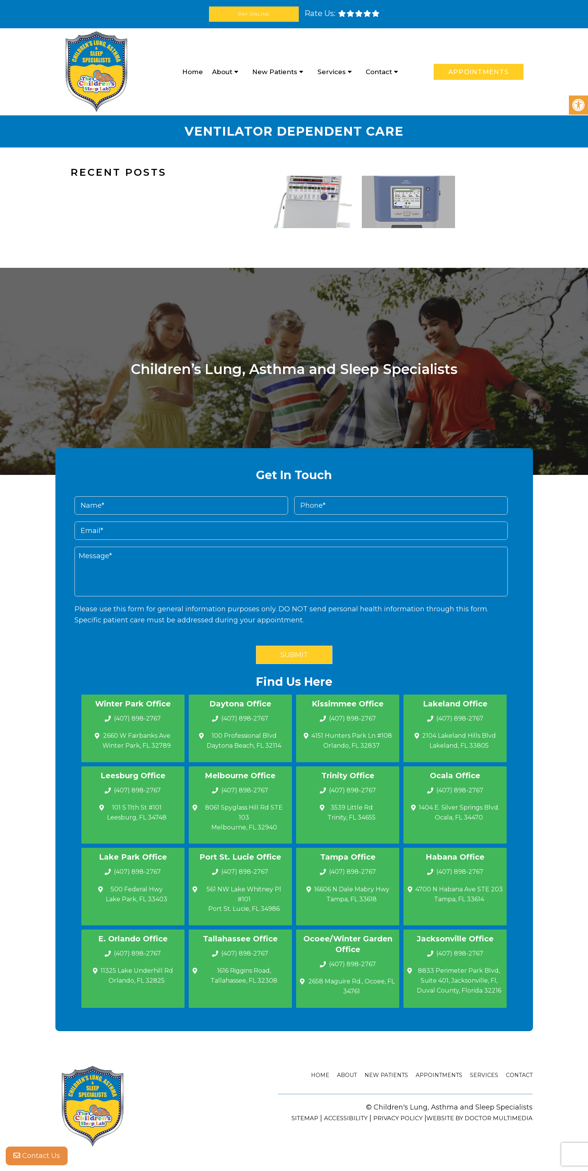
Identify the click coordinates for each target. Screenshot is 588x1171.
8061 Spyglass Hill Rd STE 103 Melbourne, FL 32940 (244, 817)
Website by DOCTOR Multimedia (479, 1118)
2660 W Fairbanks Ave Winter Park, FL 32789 (136, 740)
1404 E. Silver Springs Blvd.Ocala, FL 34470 (459, 812)
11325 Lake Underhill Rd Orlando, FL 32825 (136, 975)
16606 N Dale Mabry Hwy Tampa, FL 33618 (351, 894)
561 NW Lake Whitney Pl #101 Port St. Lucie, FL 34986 (244, 899)
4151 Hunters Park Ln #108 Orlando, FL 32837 (351, 740)
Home (192, 72)
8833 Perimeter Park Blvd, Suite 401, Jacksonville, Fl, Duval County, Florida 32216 (459, 980)
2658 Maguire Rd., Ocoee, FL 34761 (351, 986)
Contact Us (36, 1156)
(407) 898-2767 (137, 718)
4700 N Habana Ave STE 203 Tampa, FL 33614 (459, 894)
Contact (379, 72)
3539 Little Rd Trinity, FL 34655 (351, 812)
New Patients (274, 72)
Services (331, 72)
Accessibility (346, 1118)
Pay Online (254, 14)
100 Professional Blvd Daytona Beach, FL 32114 (244, 740)
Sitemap (305, 1118)
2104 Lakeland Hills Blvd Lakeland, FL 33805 (459, 740)
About (222, 72)
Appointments (478, 72)
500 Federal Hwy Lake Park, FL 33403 (136, 894)
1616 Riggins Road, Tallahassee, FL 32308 (244, 975)
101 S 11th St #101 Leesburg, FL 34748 (137, 812)
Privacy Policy (398, 1118)
